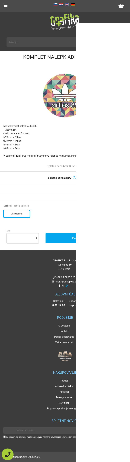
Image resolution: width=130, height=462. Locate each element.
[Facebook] (59, 285)
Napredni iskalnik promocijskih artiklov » (102, 34)
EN (67, 4)
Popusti (64, 380)
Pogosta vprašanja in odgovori (64, 408)
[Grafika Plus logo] (65, 21)
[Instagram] (63, 285)
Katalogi (64, 391)
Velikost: (16, 206)
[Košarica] (121, 6)
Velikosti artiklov (64, 386)
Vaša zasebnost (64, 342)
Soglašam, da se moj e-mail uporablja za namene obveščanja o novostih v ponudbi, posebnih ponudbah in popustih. (58, 437)
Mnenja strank (64, 397)
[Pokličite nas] (8, 454)
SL (55, 4)
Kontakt (64, 331)
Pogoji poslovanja (64, 336)
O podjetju (64, 325)
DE (73, 4)
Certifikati (64, 402)
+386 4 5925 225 (65, 277)
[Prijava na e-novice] (121, 430)
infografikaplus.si (66, 281)
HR (61, 4)
